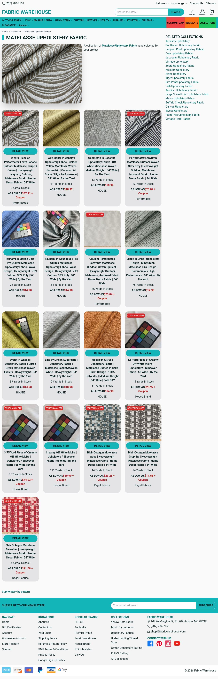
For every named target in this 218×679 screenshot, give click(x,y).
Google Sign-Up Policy (51, 660)
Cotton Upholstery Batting (126, 648)
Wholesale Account (13, 638)
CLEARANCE (10, 25)
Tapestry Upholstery (178, 41)
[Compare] (192, 12)
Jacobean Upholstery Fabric (182, 57)
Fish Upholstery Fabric (179, 86)
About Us (43, 622)
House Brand (82, 643)
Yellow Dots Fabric (122, 622)
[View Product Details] (20, 128)
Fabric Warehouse (86, 638)
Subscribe (206, 605)
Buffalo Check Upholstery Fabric (185, 102)
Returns (162, 3)
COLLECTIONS (207, 22)
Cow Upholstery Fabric (179, 53)
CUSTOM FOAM (175, 22)
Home (5, 622)
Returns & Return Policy (52, 643)
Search (176, 12)
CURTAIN (79, 20)
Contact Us (196, 3)
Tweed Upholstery (176, 110)
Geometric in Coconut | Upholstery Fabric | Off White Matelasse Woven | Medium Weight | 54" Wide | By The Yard (102, 166)
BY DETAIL (133, 20)
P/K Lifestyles (83, 649)
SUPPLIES (119, 20)
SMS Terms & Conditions (53, 649)
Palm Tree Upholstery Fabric (183, 114)
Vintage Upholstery (177, 61)
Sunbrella (80, 627)
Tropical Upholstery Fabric (181, 90)
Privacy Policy (46, 654)
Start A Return (10, 643)
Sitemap (211, 3)
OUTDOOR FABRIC (13, 20)
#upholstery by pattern (16, 591)
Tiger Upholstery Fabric (180, 78)
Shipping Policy (47, 638)
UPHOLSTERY (63, 20)
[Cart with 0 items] (211, 12)
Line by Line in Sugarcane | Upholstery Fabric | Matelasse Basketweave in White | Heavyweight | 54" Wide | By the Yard (61, 368)
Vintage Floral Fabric (178, 119)
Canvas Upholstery (177, 106)
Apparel (24, 25)
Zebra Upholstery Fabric (180, 65)
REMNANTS (191, 22)
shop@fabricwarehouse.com (166, 631)
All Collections (119, 658)
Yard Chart (44, 633)
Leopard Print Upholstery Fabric (185, 49)
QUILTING (148, 20)
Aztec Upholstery (176, 74)
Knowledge (179, 3)
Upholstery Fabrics (122, 633)
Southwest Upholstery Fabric (183, 45)
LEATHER (93, 20)
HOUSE (79, 622)
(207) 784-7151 (13, 3)
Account (7, 633)
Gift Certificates (11, 627)
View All (79, 654)
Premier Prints (83, 633)
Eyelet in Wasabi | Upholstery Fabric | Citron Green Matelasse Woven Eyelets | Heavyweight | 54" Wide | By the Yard (20, 368)
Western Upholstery (177, 69)
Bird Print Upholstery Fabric (182, 82)
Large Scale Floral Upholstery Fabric (187, 94)
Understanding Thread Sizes (124, 640)
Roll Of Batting (119, 653)
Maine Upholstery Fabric (180, 98)
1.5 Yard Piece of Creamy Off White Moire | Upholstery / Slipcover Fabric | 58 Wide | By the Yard (143, 368)
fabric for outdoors (122, 627)
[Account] (202, 12)
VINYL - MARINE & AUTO (39, 20)
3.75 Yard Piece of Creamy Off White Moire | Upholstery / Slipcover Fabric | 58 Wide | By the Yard (20, 461)
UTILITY (105, 20)
